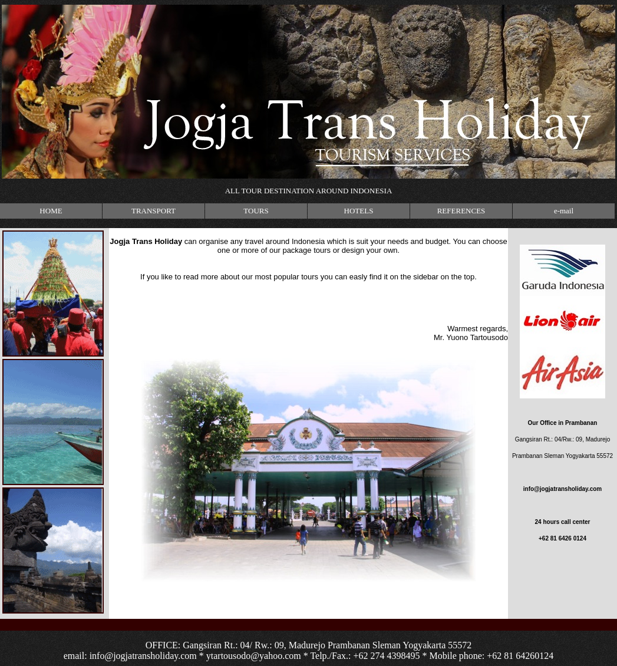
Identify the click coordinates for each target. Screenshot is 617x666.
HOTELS (359, 210)
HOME (50, 210)
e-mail (563, 210)
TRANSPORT (153, 210)
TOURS (255, 210)
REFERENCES (461, 210)
